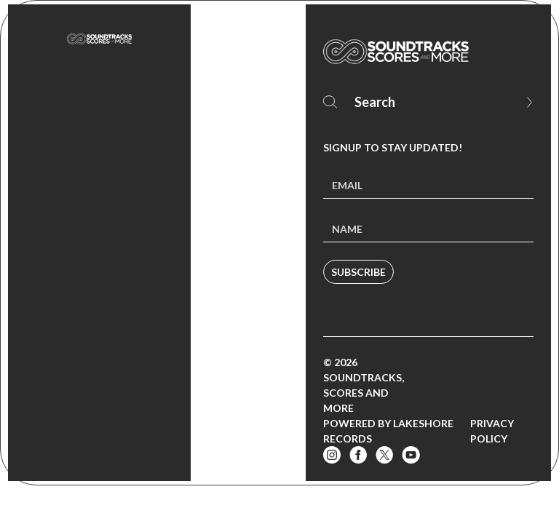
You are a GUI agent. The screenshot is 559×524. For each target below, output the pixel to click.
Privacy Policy (492, 431)
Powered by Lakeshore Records (388, 431)
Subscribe (358, 272)
